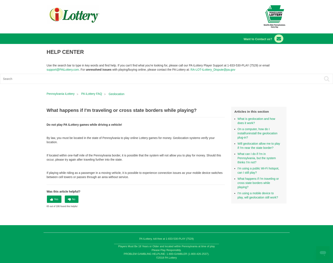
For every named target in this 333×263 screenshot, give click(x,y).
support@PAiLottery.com (63, 69)
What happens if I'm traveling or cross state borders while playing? (258, 183)
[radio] (54, 199)
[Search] (133, 79)
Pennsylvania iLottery (61, 93)
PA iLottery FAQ (91, 93)
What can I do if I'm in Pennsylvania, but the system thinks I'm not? (256, 158)
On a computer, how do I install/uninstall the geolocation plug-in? (257, 133)
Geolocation (117, 94)
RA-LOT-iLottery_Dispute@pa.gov (213, 69)
